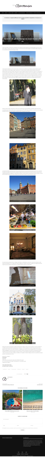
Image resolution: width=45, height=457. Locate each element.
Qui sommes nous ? (4, 15)
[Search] (42, 18)
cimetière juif (5, 369)
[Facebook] (39, 18)
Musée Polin (4, 358)
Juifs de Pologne (14, 369)
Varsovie (27, 369)
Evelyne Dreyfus (20, 43)
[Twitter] (40, 18)
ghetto (9, 369)
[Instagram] (26, 453)
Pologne (23, 369)
